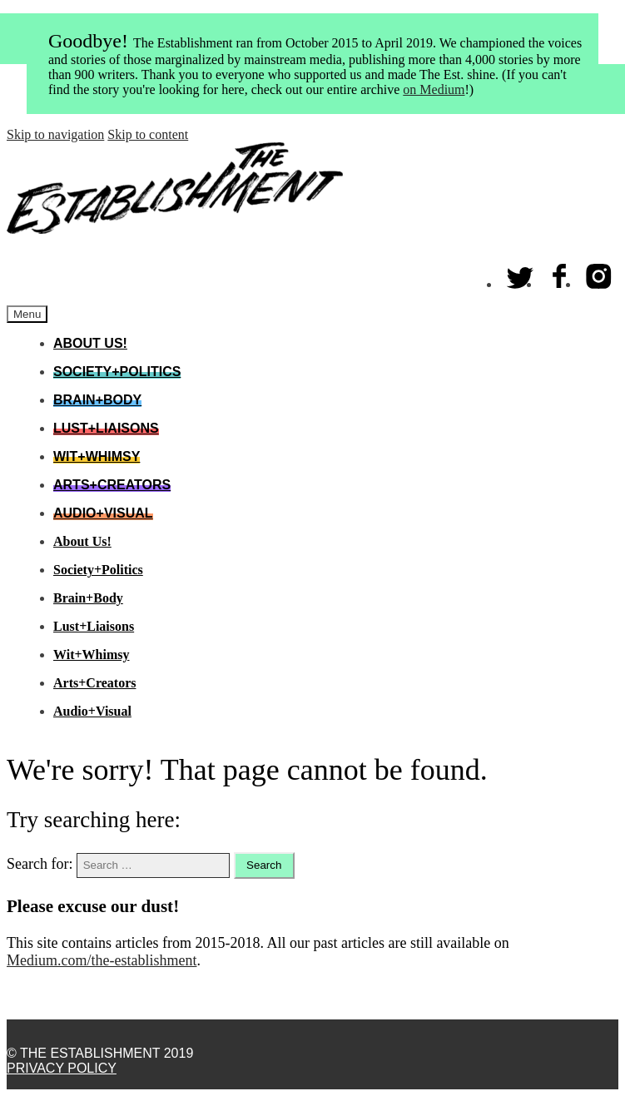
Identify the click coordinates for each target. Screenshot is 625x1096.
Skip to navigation (55, 134)
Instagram (599, 272)
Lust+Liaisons (106, 428)
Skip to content (147, 134)
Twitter (520, 272)
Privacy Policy (62, 1068)
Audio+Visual (103, 513)
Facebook (560, 272)
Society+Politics (117, 372)
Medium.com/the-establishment (101, 960)
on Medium (433, 89)
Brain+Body (97, 400)
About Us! (90, 343)
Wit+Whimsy (96, 456)
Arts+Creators (112, 485)
